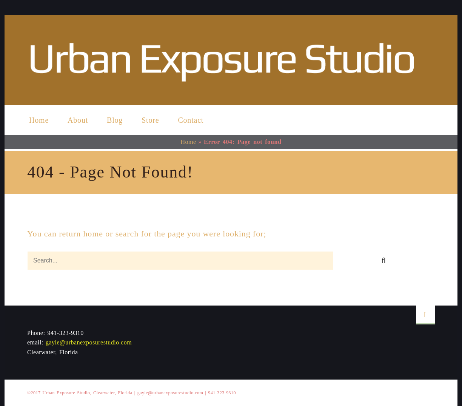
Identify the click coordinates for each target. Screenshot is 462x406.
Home (39, 120)
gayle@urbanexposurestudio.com (89, 342)
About (78, 120)
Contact (190, 120)
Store (150, 120)
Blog (115, 120)
